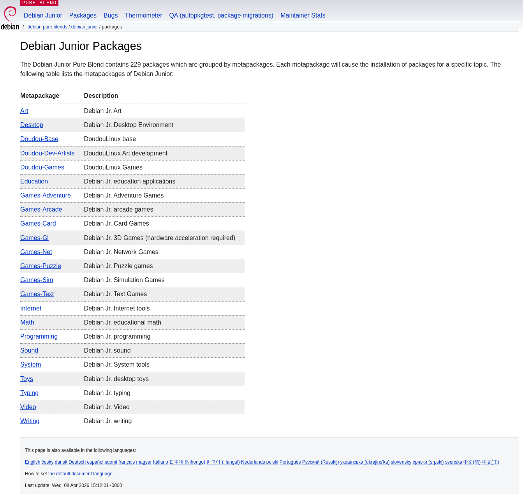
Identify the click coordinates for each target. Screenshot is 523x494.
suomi (111, 462)
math (27, 322)
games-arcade (41, 209)
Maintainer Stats (303, 15)
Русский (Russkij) (320, 462)
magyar (144, 462)
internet (30, 308)
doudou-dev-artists (47, 153)
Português (290, 462)
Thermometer (143, 15)
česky (48, 462)
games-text (37, 294)
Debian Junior (43, 15)
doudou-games (42, 167)
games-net (36, 252)
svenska (453, 462)
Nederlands (253, 462)
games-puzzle (40, 266)
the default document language (80, 473)
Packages (83, 15)
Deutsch (77, 462)
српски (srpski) (428, 462)
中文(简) (472, 462)
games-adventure (45, 195)
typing (29, 393)
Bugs (111, 15)
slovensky (401, 462)
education (34, 181)
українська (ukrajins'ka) (365, 462)
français (126, 462)
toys (26, 379)
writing (30, 421)
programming (39, 336)
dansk (61, 462)
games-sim (36, 280)
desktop (31, 125)
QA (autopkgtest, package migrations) (221, 15)
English (32, 462)
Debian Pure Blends (47, 27)
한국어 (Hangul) (222, 462)
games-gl (34, 238)
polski (272, 462)
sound (29, 350)
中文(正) (490, 462)
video (28, 407)
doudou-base (39, 139)
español (95, 462)
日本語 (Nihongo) (187, 462)
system (30, 364)
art (24, 111)
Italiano (160, 462)
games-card (38, 223)
